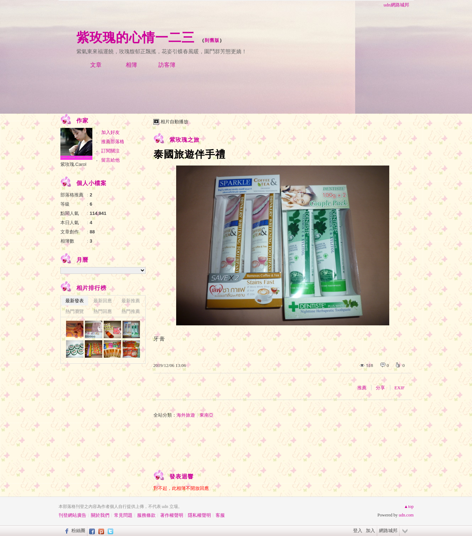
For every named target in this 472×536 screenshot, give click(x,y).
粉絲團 (78, 530)
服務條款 (146, 515)
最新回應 (102, 300)
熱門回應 (102, 311)
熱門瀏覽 (74, 311)
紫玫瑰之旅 (184, 140)
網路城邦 (388, 530)
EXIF (400, 387)
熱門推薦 (130, 311)
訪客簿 (166, 65)
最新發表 (74, 300)
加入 (370, 530)
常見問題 (123, 515)
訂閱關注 (110, 150)
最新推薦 (130, 300)
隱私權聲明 (199, 515)
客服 (220, 515)
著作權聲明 (171, 515)
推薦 (362, 387)
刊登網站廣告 (72, 515)
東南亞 (206, 415)
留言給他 (110, 160)
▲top (408, 506)
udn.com (406, 515)
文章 (96, 65)
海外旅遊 (186, 415)
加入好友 (110, 132)
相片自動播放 (174, 121)
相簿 (131, 65)
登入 (357, 530)
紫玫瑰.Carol (73, 164)
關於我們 (100, 515)
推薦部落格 (112, 141)
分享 (380, 387)
